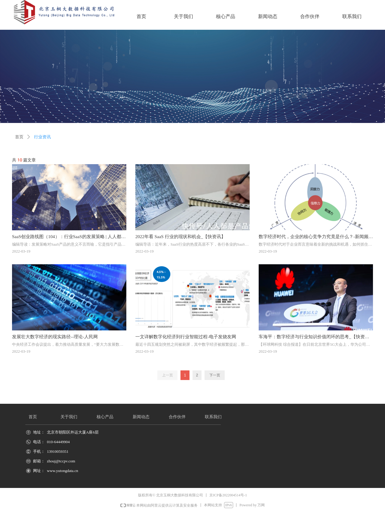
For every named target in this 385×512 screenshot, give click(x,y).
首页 (19, 137)
